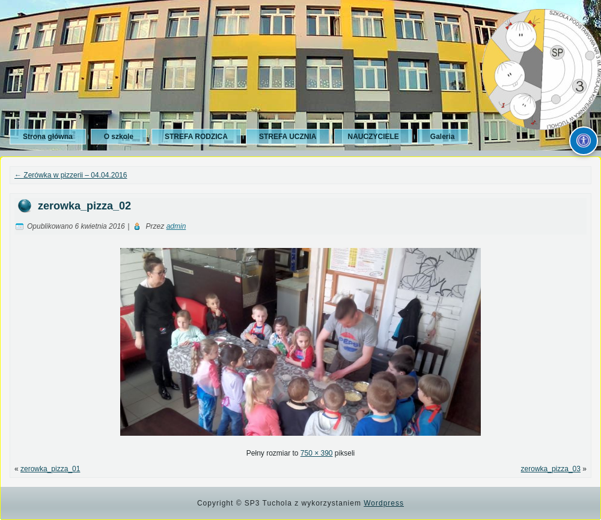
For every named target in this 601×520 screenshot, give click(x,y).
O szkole (118, 136)
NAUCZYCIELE (372, 136)
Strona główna (48, 136)
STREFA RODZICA (196, 136)
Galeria (442, 136)
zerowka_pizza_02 (84, 206)
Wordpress (384, 503)
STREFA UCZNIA (288, 136)
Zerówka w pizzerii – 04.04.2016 (70, 175)
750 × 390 (316, 453)
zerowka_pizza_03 (551, 469)
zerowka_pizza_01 (50, 469)
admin (176, 226)
